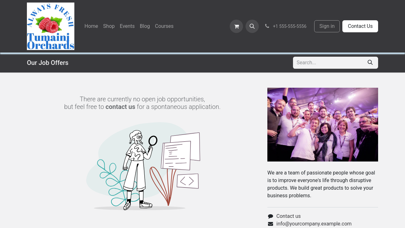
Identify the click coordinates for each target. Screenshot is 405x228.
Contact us (289, 216)
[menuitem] (91, 26)
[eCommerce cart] (236, 26)
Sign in (327, 26)
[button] (252, 26)
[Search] (370, 63)
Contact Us (360, 26)
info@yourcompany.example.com (314, 224)
